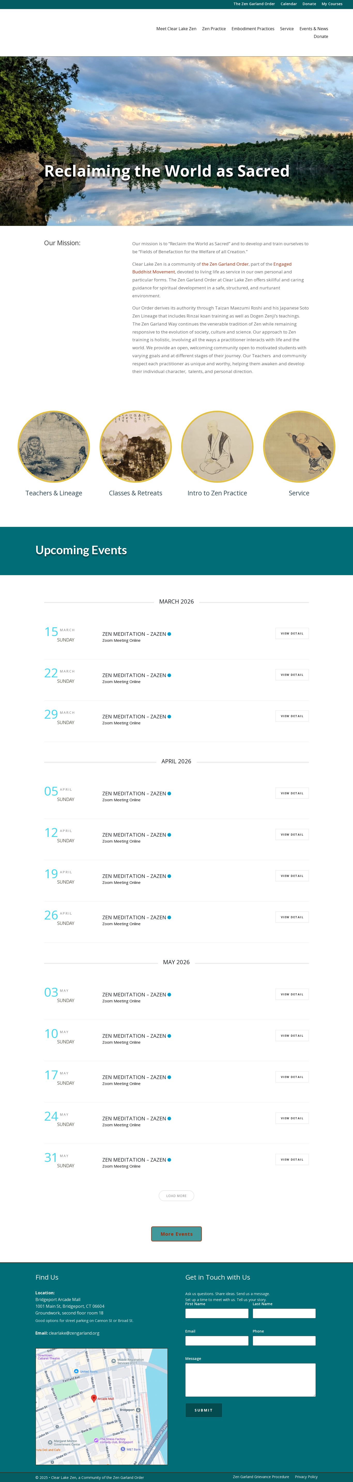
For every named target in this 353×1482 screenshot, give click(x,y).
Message (193, 1358)
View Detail (291, 633)
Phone (258, 1331)
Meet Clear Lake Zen (176, 29)
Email (190, 1331)
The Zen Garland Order (254, 4)
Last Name (262, 1303)
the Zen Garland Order (225, 264)
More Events (176, 1234)
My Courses (332, 4)
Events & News (314, 29)
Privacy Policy (306, 1477)
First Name (195, 1303)
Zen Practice (214, 29)
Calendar (289, 4)
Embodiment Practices (253, 29)
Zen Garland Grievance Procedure (261, 1477)
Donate (309, 4)
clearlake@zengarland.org (74, 1333)
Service (287, 29)
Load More (176, 1196)
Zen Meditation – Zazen (134, 633)
